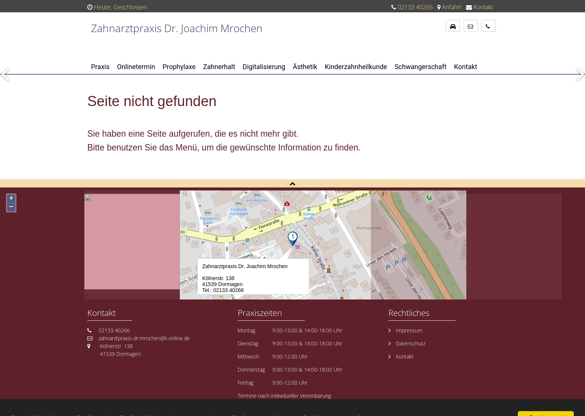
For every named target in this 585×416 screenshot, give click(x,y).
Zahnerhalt (219, 67)
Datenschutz (410, 343)
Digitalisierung (264, 67)
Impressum (409, 330)
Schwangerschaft (420, 67)
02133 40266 (415, 7)
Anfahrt (452, 7)
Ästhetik (305, 67)
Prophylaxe (179, 67)
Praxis (100, 67)
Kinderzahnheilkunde (356, 67)
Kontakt (483, 7)
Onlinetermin (136, 67)
